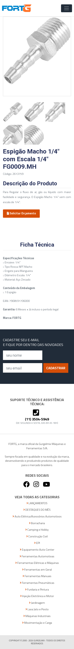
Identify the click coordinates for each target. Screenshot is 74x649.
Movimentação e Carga (37, 623)
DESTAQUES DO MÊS (37, 510)
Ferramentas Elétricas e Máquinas (37, 563)
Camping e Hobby (37, 530)
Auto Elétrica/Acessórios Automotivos (37, 516)
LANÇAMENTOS (37, 503)
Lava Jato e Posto (37, 609)
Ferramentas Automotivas (37, 556)
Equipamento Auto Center (37, 550)
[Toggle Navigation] (66, 8)
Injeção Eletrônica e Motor (37, 596)
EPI (37, 543)
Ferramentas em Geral (37, 570)
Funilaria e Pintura (37, 590)
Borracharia (37, 523)
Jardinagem (37, 603)
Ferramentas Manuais (37, 576)
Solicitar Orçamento (21, 213)
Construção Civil (37, 536)
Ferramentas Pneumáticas (37, 583)
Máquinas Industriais (37, 616)
